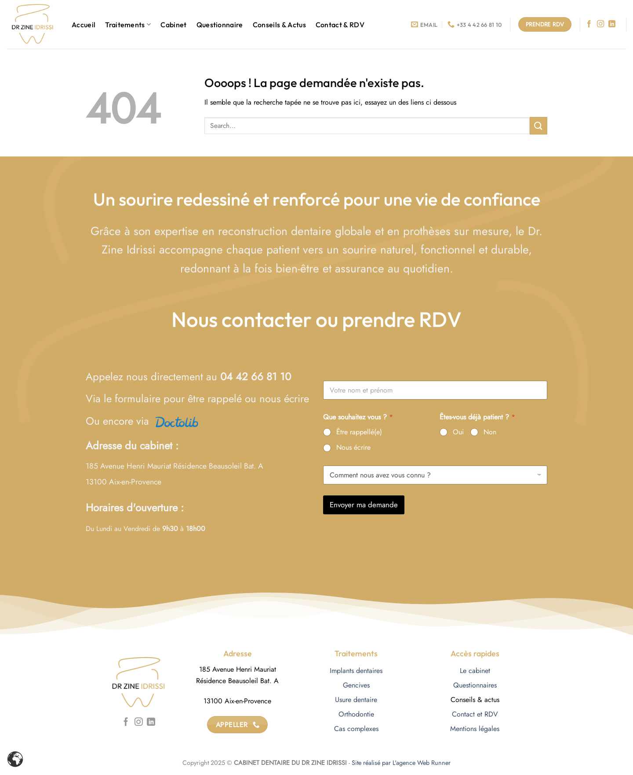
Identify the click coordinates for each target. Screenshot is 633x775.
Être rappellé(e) (359, 432)
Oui (458, 432)
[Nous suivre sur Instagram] (600, 24)
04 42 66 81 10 (255, 376)
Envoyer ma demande (364, 504)
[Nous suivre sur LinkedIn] (611, 24)
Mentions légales (474, 729)
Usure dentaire (356, 700)
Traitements (128, 24)
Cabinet (173, 24)
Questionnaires (475, 685)
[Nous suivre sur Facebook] (589, 24)
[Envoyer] (538, 125)
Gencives (356, 685)
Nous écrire (353, 447)
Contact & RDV (340, 24)
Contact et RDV (475, 714)
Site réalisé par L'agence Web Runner (401, 762)
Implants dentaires (356, 671)
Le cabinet (475, 671)
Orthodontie (356, 714)
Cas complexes (356, 729)
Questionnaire (219, 24)
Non (490, 432)
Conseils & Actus (279, 24)
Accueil (83, 24)
